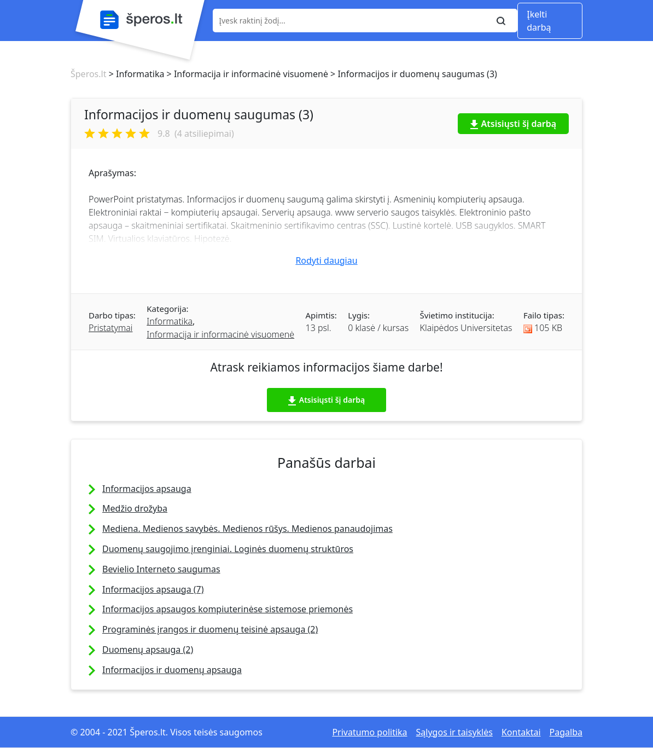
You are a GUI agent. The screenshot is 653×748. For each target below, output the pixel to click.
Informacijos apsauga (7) (153, 589)
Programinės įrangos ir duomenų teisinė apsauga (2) (210, 629)
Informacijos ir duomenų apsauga (172, 670)
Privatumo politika (369, 732)
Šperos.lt (88, 74)
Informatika (170, 321)
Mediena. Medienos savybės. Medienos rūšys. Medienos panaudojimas (247, 529)
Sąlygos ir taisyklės (454, 732)
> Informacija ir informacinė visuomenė (246, 74)
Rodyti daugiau (326, 260)
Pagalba (566, 732)
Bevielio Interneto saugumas (161, 569)
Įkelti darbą (539, 20)
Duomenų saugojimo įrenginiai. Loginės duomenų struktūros (227, 549)
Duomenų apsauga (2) (147, 649)
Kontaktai (521, 732)
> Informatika (135, 74)
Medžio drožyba (134, 508)
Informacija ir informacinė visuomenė (220, 334)
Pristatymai (110, 328)
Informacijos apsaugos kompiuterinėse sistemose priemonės (227, 609)
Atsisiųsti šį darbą (513, 124)
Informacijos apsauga (146, 489)
